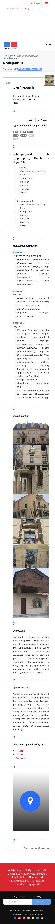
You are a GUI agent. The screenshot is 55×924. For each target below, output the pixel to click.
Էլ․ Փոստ (42, 120)
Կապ (35, 877)
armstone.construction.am (37, 848)
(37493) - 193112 (21, 99)
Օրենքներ (34, 870)
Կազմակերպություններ (28, 55)
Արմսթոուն (11, 58)
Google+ (19, 754)
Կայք (29, 120)
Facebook (20, 750)
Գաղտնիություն (19, 880)
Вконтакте (21, 758)
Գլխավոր (8, 55)
